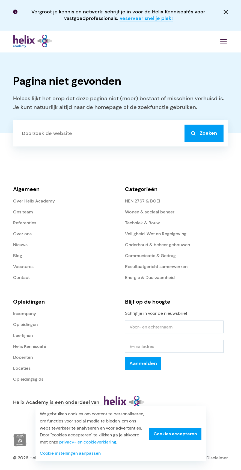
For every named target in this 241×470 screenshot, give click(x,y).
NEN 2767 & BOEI (142, 201)
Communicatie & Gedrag (150, 255)
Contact (21, 277)
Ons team (23, 212)
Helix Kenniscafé (29, 346)
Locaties (22, 368)
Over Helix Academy (34, 201)
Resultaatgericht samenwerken (156, 266)
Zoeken (204, 133)
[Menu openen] (223, 41)
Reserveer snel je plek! (146, 18)
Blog (17, 255)
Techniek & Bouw (142, 223)
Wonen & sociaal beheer (149, 212)
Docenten (23, 357)
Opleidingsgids (28, 379)
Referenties (24, 223)
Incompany (24, 313)
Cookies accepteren (175, 434)
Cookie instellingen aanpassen (70, 453)
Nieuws (20, 245)
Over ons (22, 234)
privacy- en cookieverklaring (87, 442)
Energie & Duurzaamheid (150, 277)
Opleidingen (25, 324)
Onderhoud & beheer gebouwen (157, 245)
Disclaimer (217, 458)
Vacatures (23, 266)
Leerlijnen (23, 335)
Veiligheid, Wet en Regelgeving (155, 234)
